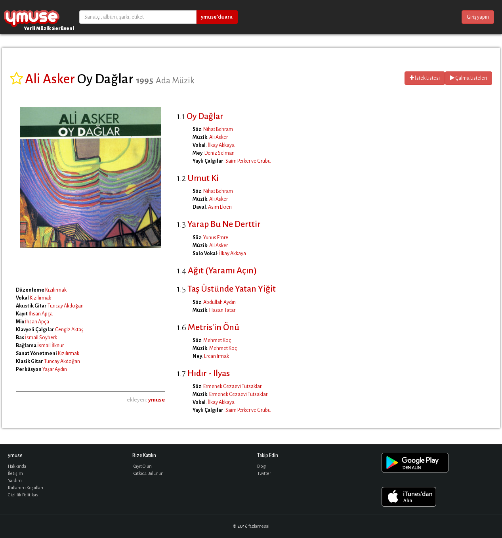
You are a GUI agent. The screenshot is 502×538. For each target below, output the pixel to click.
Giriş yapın (478, 17)
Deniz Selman (219, 153)
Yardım (15, 480)
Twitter (264, 473)
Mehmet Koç (217, 340)
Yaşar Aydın (54, 369)
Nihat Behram (218, 129)
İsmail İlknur (50, 345)
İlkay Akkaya (221, 145)
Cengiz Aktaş (69, 329)
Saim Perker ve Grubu (248, 161)
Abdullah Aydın (219, 302)
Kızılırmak (56, 290)
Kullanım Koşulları (25, 487)
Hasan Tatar (222, 310)
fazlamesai (258, 526)
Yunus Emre (215, 237)
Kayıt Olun (142, 466)
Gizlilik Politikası (24, 495)
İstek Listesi (425, 78)
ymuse (31, 17)
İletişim (15, 473)
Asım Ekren (220, 207)
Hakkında (17, 466)
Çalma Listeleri (468, 78)
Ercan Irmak (216, 356)
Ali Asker (218, 137)
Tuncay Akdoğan (66, 306)
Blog (261, 466)
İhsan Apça (41, 314)
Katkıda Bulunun (148, 473)
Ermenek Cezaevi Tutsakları (233, 386)
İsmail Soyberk (41, 337)
